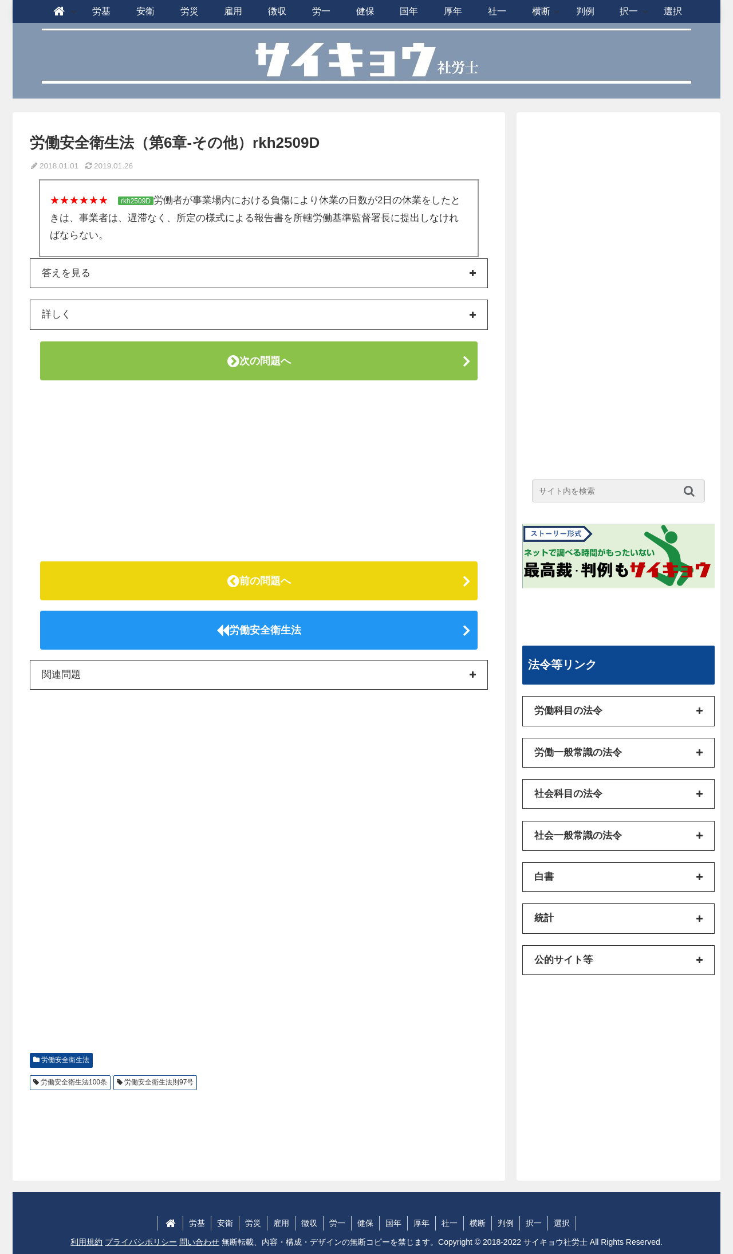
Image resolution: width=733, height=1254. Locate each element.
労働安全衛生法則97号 (159, 1082)
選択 (562, 1223)
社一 (450, 1223)
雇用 (281, 1223)
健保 (365, 1223)
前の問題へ (259, 581)
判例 (506, 1223)
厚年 (421, 1223)
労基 (197, 1223)
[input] (618, 490)
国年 (393, 1223)
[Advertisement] (259, 471)
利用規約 (86, 1242)
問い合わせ (199, 1242)
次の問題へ (259, 361)
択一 (534, 1223)
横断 (478, 1223)
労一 (337, 1223)
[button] (692, 490)
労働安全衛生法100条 (74, 1082)
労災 (253, 1223)
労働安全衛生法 (258, 630)
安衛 (225, 1223)
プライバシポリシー (141, 1242)
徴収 (309, 1223)
